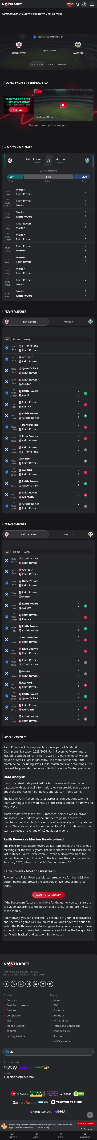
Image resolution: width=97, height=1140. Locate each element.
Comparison (14, 1015)
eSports (11, 1030)
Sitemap (58, 1036)
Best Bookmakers (17, 1005)
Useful (61, 1135)
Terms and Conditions (66, 1025)
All (7, 339)
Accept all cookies (86, 1123)
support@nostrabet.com (18, 1076)
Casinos (11, 1010)
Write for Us (60, 1020)
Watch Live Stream (48, 895)
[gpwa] (37, 1094)
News (56, 1000)
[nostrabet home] (16, 964)
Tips (9, 1020)
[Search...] (77, 4)
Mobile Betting (16, 1025)
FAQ (55, 1005)
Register (18, 109)
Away (27, 339)
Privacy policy (61, 1030)
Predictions (12, 1135)
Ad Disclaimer (61, 1041)
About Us (59, 1015)
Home (16, 339)
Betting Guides (16, 1036)
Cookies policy (42, 1127)
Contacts (58, 1010)
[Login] (84, 4)
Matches (36, 1135)
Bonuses (12, 1000)
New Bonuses (85, 1135)
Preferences (86, 1129)
